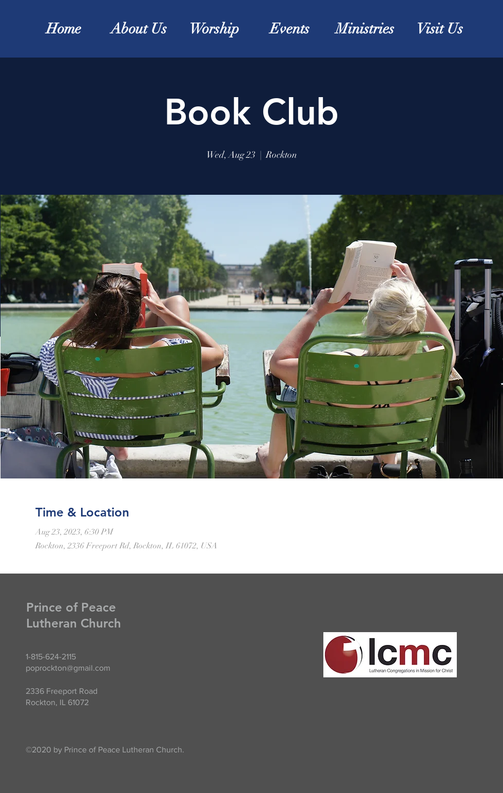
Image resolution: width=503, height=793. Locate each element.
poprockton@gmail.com (68, 667)
